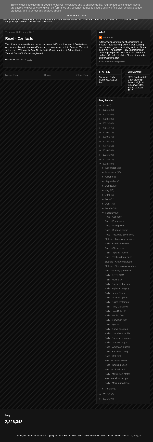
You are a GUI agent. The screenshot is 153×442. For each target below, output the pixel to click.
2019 (105, 137)
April (108, 203)
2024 (105, 114)
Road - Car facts (113, 216)
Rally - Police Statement (117, 302)
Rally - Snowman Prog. (116, 351)
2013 (105, 164)
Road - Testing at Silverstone (119, 234)
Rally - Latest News (115, 293)
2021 (105, 128)
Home (47, 75)
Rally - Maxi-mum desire (117, 383)
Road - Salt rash (113, 356)
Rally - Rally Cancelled (116, 306)
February (110, 212)
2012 (105, 394)
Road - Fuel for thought (116, 378)
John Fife (107, 37)
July (107, 190)
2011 (105, 398)
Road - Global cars (114, 248)
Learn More (72, 15)
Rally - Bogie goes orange (118, 338)
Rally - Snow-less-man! (116, 329)
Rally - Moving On (114, 279)
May (107, 199)
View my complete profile (112, 61)
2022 (105, 123)
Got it (85, 15)
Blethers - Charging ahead (118, 261)
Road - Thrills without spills (118, 257)
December (110, 167)
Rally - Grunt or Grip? (116, 342)
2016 (105, 150)
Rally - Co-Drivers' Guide (117, 333)
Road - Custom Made (116, 360)
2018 (105, 141)
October (109, 176)
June (108, 194)
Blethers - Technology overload (120, 266)
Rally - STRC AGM (114, 275)
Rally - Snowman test (116, 320)
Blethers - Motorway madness (120, 239)
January (109, 388)
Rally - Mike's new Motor (117, 374)
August (109, 185)
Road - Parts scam (114, 221)
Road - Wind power (115, 225)
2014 (105, 159)
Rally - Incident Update (116, 297)
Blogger (137, 435)
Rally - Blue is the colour (117, 243)
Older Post (82, 75)
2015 (105, 154)
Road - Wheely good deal (118, 270)
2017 (105, 146)
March (108, 208)
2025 (105, 110)
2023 (105, 119)
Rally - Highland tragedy (117, 288)
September (111, 181)
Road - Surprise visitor (116, 230)
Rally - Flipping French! (116, 252)
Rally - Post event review (117, 284)
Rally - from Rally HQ (115, 311)
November (110, 172)
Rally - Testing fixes (115, 315)
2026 (105, 105)
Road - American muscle (117, 347)
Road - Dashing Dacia (116, 365)
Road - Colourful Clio (115, 369)
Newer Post (12, 75)
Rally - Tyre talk (113, 324)
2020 (105, 132)
